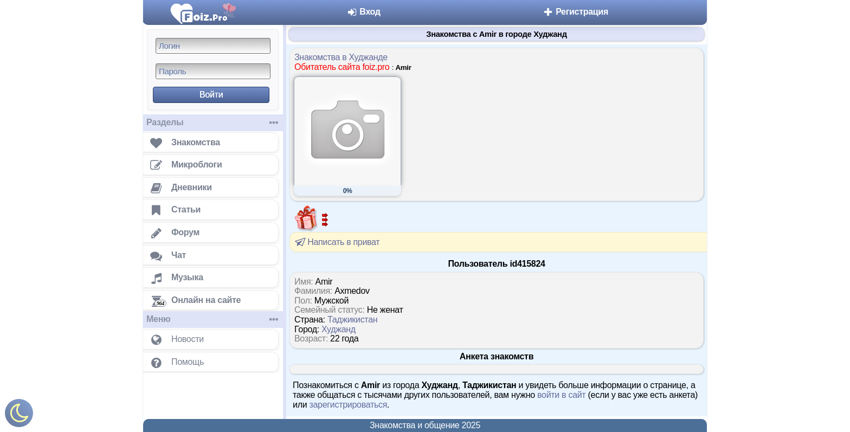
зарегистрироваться (348, 404)
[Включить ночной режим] (19, 415)
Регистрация (575, 11)
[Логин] (213, 46)
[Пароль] (213, 71)
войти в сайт (561, 394)
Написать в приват (336, 242)
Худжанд (338, 329)
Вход (363, 11)
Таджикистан (352, 319)
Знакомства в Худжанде (341, 57)
